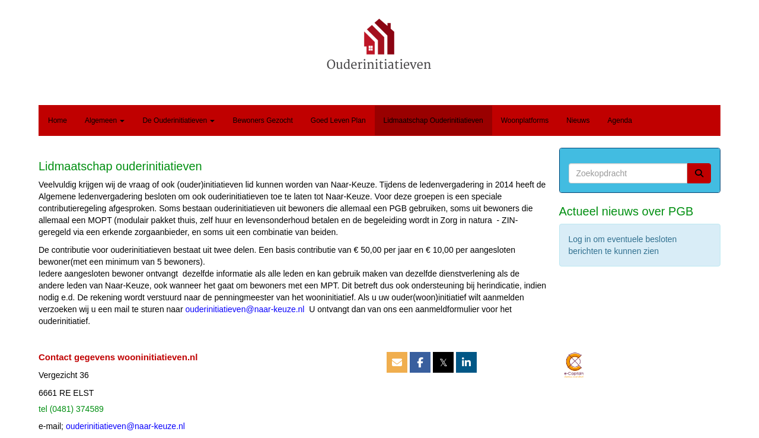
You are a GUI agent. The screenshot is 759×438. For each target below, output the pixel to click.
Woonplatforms (524, 120)
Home (57, 120)
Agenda (620, 120)
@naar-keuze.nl (244, 309)
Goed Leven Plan (338, 120)
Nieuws (577, 120)
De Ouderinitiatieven (178, 120)
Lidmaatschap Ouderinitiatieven (433, 120)
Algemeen (105, 120)
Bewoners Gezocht (262, 120)
